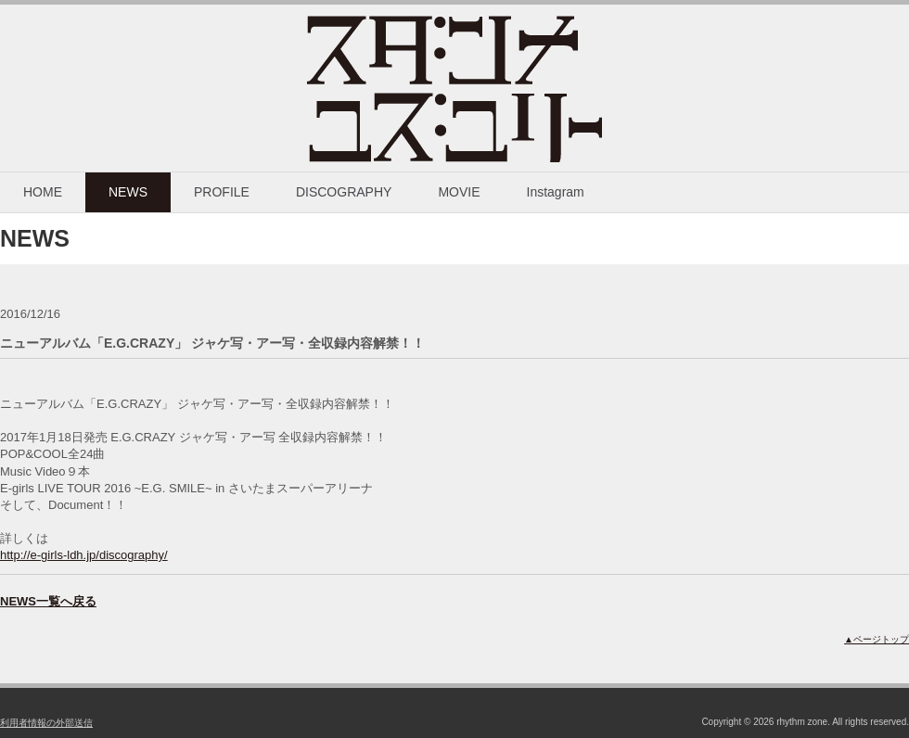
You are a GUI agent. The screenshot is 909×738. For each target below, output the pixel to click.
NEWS (128, 191)
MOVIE (459, 191)
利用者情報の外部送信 (46, 723)
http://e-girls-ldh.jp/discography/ (84, 555)
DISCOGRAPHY (343, 191)
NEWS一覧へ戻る (48, 601)
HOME (42, 191)
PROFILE (222, 191)
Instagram (555, 191)
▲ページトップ (876, 639)
